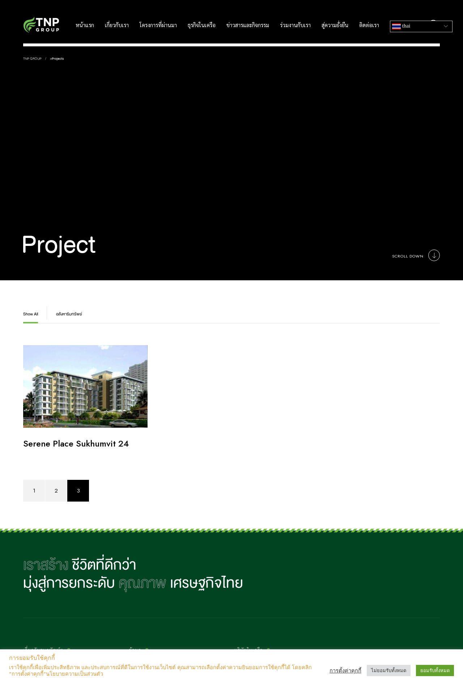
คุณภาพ (142, 583)
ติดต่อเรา (369, 25)
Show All (30, 314)
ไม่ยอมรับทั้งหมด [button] (388, 670)
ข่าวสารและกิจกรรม (247, 25)
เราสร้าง (45, 565)
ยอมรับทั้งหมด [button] (435, 670)
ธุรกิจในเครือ (202, 25)
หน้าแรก (85, 25)
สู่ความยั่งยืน (335, 25)
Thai (401, 26)
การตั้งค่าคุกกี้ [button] (345, 670)
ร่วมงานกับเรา (295, 25)
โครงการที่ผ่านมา (158, 25)
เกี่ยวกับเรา (117, 25)
